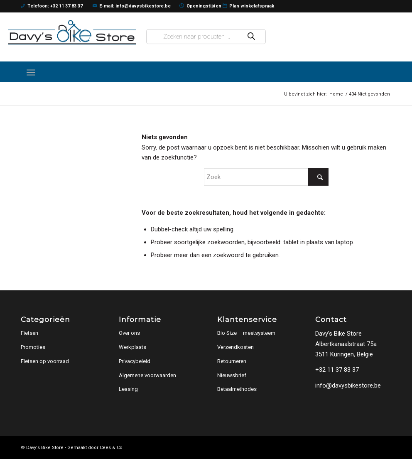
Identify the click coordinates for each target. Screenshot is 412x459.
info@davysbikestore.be (348, 385)
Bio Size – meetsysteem (246, 333)
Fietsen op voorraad (45, 361)
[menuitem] (31, 72)
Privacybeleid (134, 361)
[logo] (72, 32)
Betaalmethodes (237, 389)
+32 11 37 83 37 (337, 369)
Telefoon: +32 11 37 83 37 (52, 6)
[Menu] (31, 72)
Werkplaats (132, 347)
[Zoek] (266, 177)
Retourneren (231, 361)
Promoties (33, 347)
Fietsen (29, 333)
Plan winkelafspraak (249, 6)
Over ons (129, 333)
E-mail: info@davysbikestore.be (132, 6)
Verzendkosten (235, 347)
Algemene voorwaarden (147, 375)
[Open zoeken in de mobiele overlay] (206, 36)
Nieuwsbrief (231, 375)
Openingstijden (200, 6)
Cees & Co (111, 447)
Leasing (128, 389)
